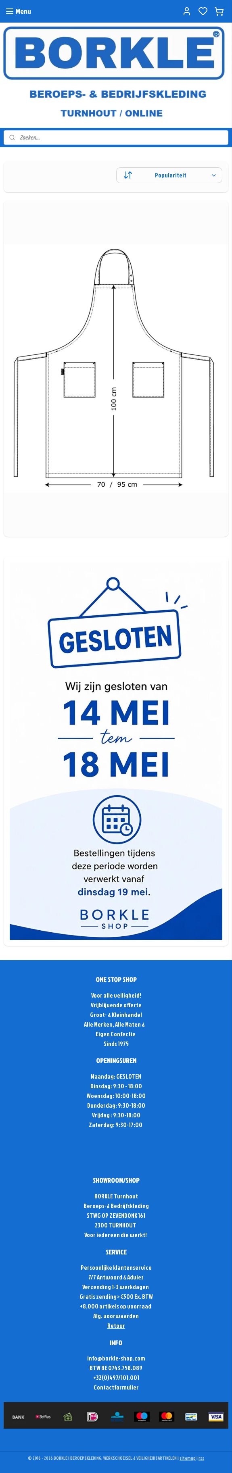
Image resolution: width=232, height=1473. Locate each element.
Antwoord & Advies (120, 1277)
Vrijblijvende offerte (116, 1005)
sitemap (188, 1458)
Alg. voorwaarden (116, 1316)
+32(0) (101, 1377)
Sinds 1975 (116, 1044)
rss (201, 1458)
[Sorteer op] (169, 175)
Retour (116, 1325)
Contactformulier (116, 1387)
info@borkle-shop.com (116, 1358)
